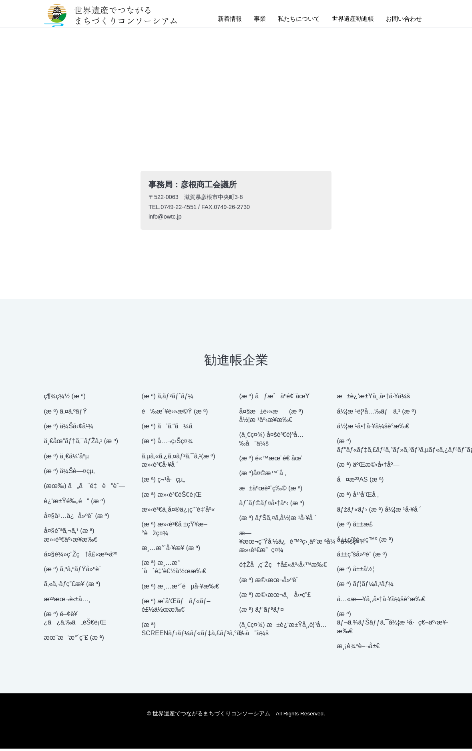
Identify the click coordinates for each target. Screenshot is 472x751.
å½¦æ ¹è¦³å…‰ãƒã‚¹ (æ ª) (376, 413)
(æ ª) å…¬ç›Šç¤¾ (167, 443)
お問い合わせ (403, 19)
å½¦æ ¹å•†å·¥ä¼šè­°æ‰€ (373, 428)
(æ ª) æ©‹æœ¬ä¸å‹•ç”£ (275, 597)
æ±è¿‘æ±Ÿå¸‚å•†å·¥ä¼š (373, 399)
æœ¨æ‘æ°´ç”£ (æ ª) (74, 640)
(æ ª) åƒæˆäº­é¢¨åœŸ (274, 399)
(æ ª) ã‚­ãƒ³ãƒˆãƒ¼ (168, 399)
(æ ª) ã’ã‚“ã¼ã (172, 428)
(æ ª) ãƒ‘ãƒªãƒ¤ (261, 612)
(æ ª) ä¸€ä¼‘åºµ (66, 458)
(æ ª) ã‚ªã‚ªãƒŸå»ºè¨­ (72, 571)
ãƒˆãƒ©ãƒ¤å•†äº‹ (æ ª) (272, 505)
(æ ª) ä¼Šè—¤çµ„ (70, 473)
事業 (251, 19)
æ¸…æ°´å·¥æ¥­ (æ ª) (171, 550)
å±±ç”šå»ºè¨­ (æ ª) (362, 556)
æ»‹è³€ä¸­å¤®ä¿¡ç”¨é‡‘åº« (178, 511)
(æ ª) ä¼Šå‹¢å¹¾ (68, 428)
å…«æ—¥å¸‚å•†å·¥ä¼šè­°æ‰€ (381, 601)
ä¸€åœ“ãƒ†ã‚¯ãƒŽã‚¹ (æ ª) (81, 443)
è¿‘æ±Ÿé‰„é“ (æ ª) (74, 503)
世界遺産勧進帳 (349, 19)
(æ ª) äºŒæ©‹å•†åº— (368, 467)
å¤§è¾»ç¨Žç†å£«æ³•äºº (80, 556)
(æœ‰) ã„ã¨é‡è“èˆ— (84, 488)
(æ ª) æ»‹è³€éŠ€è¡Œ (172, 497)
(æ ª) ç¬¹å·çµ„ (163, 482)
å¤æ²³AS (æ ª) (360, 482)
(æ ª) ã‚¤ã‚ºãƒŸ (65, 413)
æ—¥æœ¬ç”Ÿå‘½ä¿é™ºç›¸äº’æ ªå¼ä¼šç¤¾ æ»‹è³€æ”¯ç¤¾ (302, 544)
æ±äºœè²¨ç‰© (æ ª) (271, 490)
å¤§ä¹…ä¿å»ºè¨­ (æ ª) (76, 518)
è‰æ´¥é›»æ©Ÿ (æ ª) (175, 413)
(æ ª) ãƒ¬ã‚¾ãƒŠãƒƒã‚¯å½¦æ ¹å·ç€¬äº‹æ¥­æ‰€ (392, 625)
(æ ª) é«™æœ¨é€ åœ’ (271, 460)
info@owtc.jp (166, 218)
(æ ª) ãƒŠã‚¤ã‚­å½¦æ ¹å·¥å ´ (278, 520)
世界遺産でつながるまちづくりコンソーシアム (110, 16)
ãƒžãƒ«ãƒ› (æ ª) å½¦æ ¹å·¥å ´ (379, 511)
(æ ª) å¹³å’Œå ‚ (358, 497)
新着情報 (220, 19)
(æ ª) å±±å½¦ (355, 571)
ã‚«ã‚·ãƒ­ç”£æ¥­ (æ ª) (72, 586)
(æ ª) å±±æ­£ (355, 527)
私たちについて (292, 19)
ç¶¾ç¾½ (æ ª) (65, 399)
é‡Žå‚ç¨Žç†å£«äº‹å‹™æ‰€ (283, 567)
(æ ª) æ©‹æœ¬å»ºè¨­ (269, 582)
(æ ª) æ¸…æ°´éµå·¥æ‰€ (180, 588)
